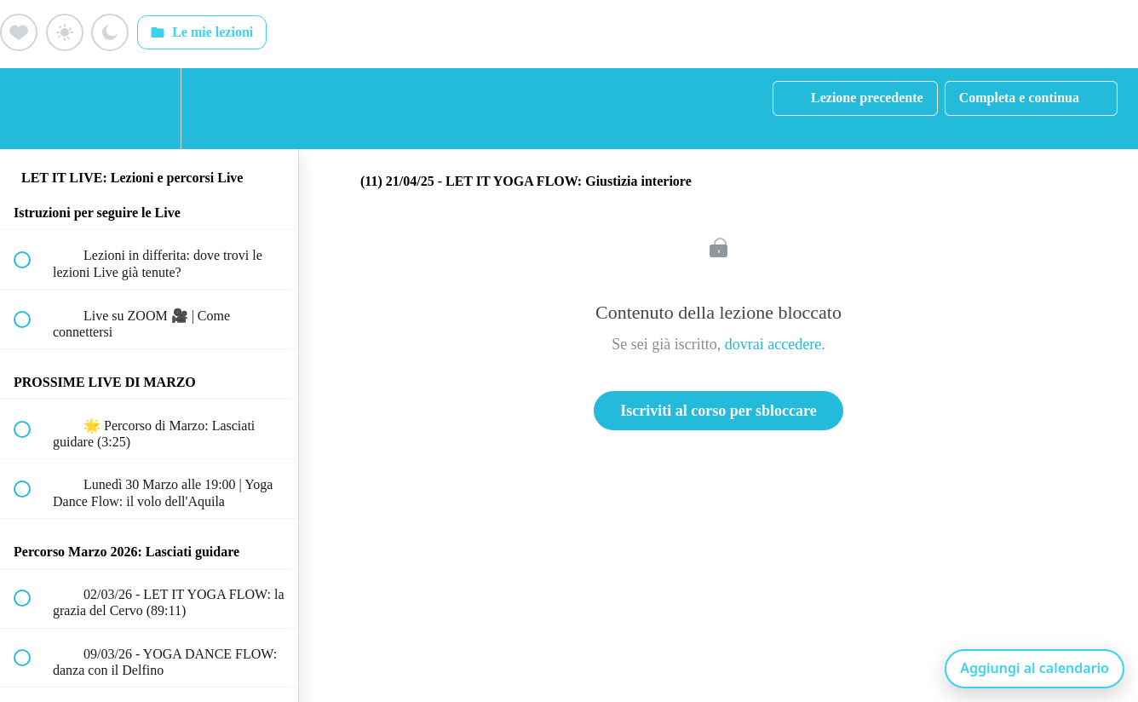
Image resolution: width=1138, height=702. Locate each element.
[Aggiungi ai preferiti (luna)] (110, 32)
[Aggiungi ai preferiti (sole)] (64, 32)
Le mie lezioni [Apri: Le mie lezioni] (201, 32)
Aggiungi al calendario (1034, 668)
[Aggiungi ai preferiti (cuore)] (18, 32)
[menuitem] (149, 108)
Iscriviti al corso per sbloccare (718, 410)
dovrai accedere (773, 344)
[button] (31, 108)
